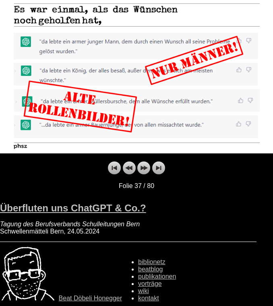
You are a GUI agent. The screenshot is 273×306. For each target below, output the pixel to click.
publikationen (157, 276)
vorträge (150, 283)
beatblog (150, 269)
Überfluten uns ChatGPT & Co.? (73, 208)
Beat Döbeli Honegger (90, 298)
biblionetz (151, 261)
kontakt (148, 298)
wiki (143, 290)
